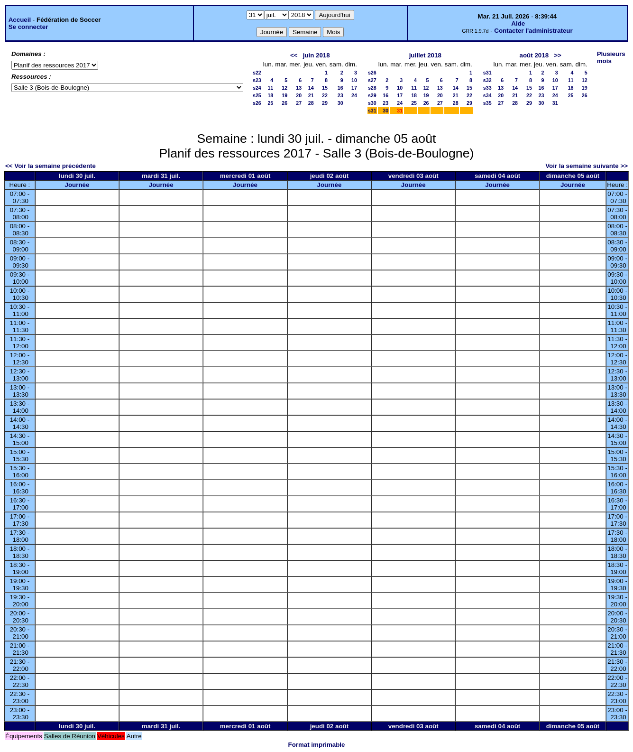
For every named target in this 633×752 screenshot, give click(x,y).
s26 (257, 103)
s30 (372, 103)
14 (311, 88)
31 (555, 103)
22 (325, 95)
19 (284, 95)
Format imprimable (316, 744)
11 (270, 88)
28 (311, 103)
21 (311, 95)
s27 (372, 80)
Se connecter (28, 26)
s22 (257, 72)
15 (325, 88)
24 (354, 95)
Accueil (20, 19)
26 (284, 103)
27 (299, 103)
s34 (487, 95)
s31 (372, 110)
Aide (518, 23)
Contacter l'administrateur (533, 30)
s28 (372, 88)
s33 (487, 88)
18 (270, 95)
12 (284, 88)
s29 (372, 95)
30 (340, 103)
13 (299, 88)
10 (354, 80)
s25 (257, 95)
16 (340, 88)
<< (294, 55)
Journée (77, 184)
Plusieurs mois (611, 57)
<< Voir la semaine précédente (50, 165)
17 (354, 88)
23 (340, 95)
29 (325, 103)
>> (557, 55)
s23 (257, 80)
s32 (487, 80)
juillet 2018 (425, 55)
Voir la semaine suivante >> (586, 165)
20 (299, 95)
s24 (257, 88)
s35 (487, 103)
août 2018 (534, 55)
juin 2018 (316, 55)
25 (270, 103)
